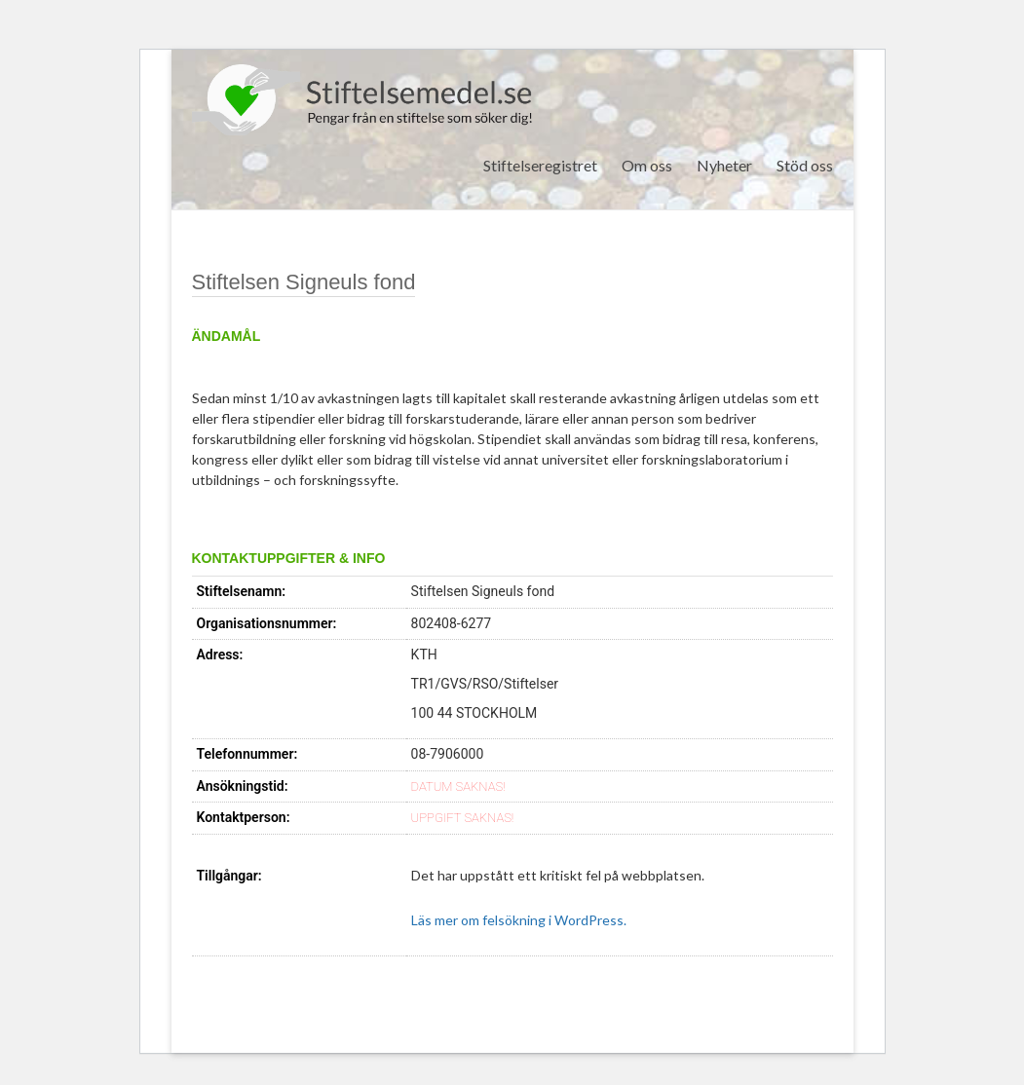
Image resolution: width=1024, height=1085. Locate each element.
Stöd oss (805, 165)
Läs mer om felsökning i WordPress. (518, 920)
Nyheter (724, 165)
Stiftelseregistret (540, 165)
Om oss (647, 165)
